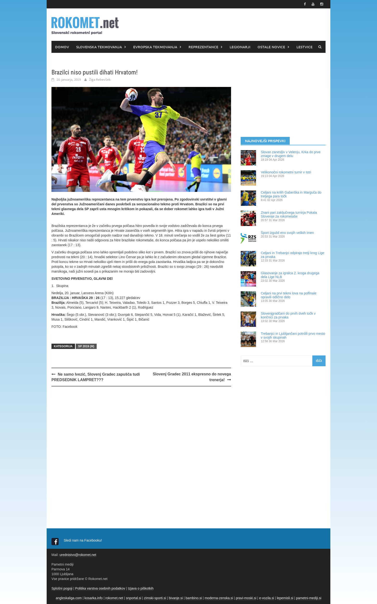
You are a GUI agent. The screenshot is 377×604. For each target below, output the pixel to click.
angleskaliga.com (69, 598)
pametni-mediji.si (308, 598)
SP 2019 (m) (86, 346)
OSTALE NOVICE (271, 46)
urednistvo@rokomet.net (77, 555)
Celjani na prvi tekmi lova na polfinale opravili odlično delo (288, 295)
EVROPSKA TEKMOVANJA (155, 46)
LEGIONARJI (240, 46)
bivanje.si (176, 598)
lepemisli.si (285, 598)
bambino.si (194, 598)
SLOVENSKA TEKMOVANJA (99, 46)
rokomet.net (114, 598)
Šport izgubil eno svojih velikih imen (287, 233)
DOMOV (62, 46)
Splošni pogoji (61, 588)
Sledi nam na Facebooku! (83, 540)
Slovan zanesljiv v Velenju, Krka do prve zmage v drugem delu (290, 154)
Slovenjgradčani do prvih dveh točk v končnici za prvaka (288, 315)
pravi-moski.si (246, 598)
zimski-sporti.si (155, 598)
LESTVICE (304, 46)
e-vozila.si (266, 598)
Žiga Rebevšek (100, 79)
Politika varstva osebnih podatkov (100, 588)
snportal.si (133, 598)
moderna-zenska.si (219, 598)
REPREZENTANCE (203, 46)
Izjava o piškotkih (141, 588)
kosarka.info (93, 598)
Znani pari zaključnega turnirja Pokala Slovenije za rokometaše (289, 214)
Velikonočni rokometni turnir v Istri (286, 172)
